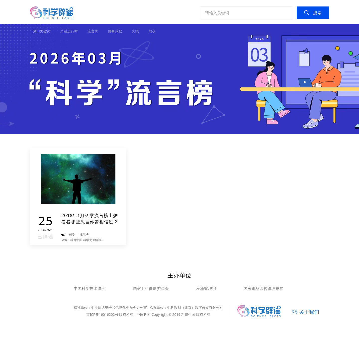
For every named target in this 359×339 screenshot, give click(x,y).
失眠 (135, 31)
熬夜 (152, 31)
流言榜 (93, 31)
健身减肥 (115, 31)
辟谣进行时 (69, 31)
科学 (72, 235)
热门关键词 (41, 31)
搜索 (317, 12)
